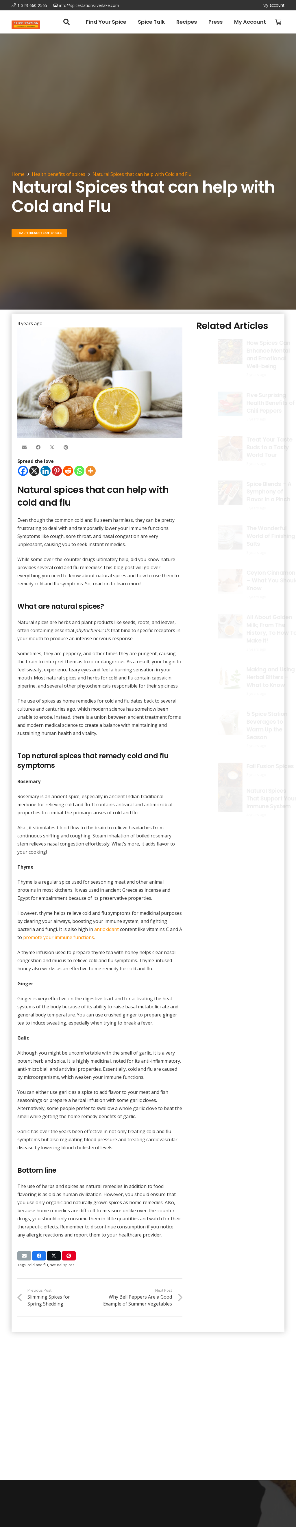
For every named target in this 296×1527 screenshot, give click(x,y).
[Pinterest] (57, 471)
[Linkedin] (45, 471)
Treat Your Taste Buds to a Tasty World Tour (254, 447)
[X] (34, 471)
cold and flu (37, 1264)
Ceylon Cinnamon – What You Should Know (257, 580)
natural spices (62, 1264)
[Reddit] (68, 471)
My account (273, 5)
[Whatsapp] (79, 471)
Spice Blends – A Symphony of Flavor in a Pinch (253, 492)
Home (18, 174)
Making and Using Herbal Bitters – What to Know (255, 677)
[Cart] (278, 21)
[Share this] (38, 447)
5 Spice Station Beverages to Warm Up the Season (251, 725)
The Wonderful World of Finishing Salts (255, 536)
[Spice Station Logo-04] (26, 25)
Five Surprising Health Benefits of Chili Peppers (255, 403)
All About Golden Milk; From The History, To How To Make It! (256, 629)
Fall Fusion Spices (254, 766)
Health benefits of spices (58, 174)
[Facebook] (23, 471)
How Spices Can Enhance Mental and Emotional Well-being (247, 354)
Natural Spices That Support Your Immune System (256, 798)
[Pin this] (66, 447)
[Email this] (24, 447)
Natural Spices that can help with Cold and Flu (141, 174)
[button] (66, 22)
